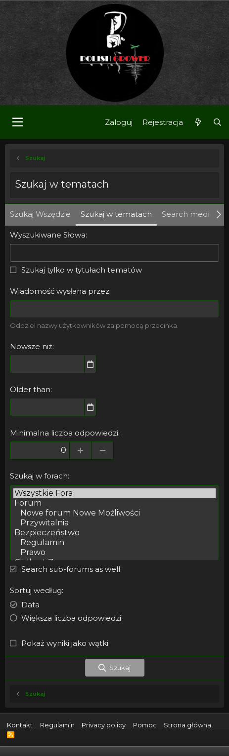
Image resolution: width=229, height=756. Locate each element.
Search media (188, 214)
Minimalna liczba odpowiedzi (64, 433)
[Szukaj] (217, 122)
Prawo (114, 552)
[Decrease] (103, 450)
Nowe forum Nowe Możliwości (114, 513)
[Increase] (80, 450)
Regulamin (114, 543)
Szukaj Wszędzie (40, 214)
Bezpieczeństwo (114, 533)
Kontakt (20, 725)
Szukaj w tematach (116, 214)
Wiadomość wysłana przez (59, 291)
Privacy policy (104, 725)
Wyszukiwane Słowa (48, 234)
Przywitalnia (114, 523)
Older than (30, 389)
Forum (114, 503)
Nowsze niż (31, 346)
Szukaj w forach (39, 475)
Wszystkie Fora (114, 493)
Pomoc (145, 725)
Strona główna (187, 725)
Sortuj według (36, 590)
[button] (17, 122)
